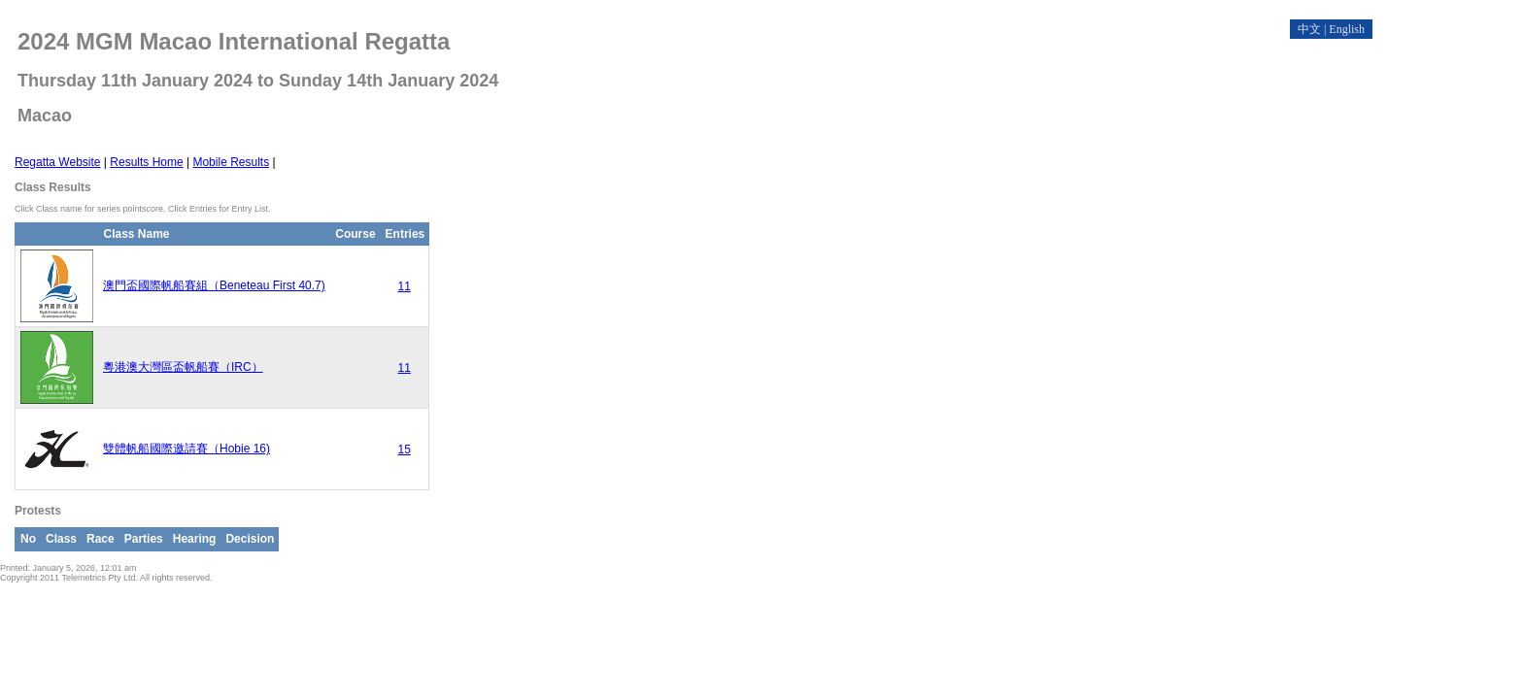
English (1347, 29)
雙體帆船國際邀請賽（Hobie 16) (186, 448)
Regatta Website (58, 162)
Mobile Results (230, 162)
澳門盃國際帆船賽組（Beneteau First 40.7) (214, 285)
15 (403, 449)
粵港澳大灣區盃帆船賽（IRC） (183, 367)
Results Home (146, 162)
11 (403, 286)
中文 (1309, 29)
